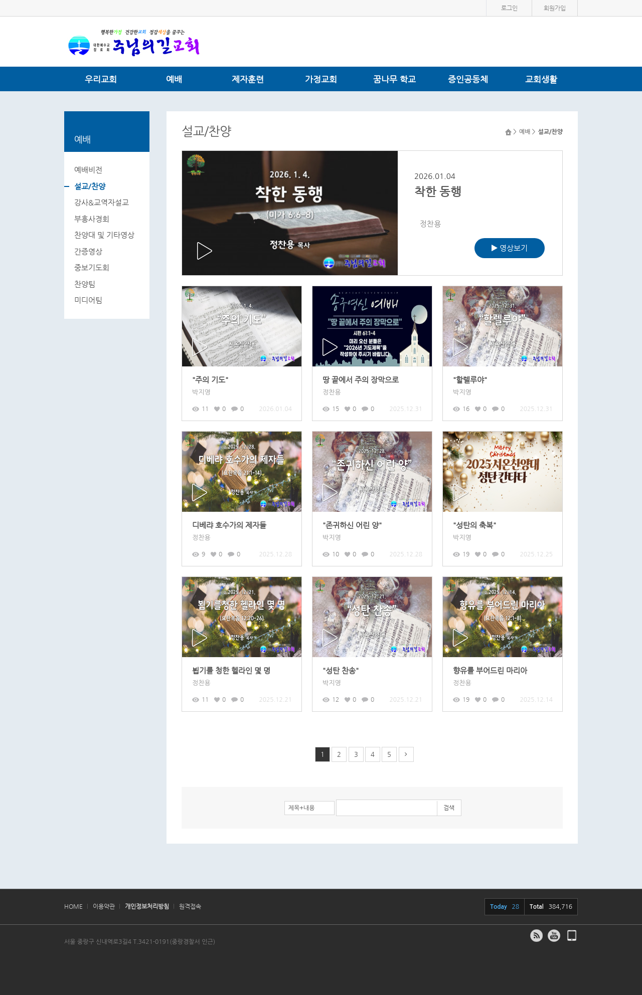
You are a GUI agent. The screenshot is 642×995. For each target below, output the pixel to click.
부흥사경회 (91, 219)
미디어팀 (88, 300)
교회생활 (541, 79)
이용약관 (104, 906)
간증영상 (88, 251)
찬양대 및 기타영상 (104, 235)
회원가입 (555, 8)
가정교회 (321, 79)
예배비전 (88, 169)
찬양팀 (84, 284)
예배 (174, 79)
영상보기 (510, 248)
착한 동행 (437, 191)
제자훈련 (248, 79)
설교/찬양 (89, 186)
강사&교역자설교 (101, 202)
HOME (73, 906)
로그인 (509, 8)
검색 (448, 807)
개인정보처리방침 (147, 906)
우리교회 (101, 79)
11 (200, 408)
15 (331, 408)
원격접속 (190, 906)
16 (461, 408)
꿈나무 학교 (394, 79)
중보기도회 (91, 267)
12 (331, 699)
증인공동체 (468, 79)
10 (331, 553)
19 (461, 553)
